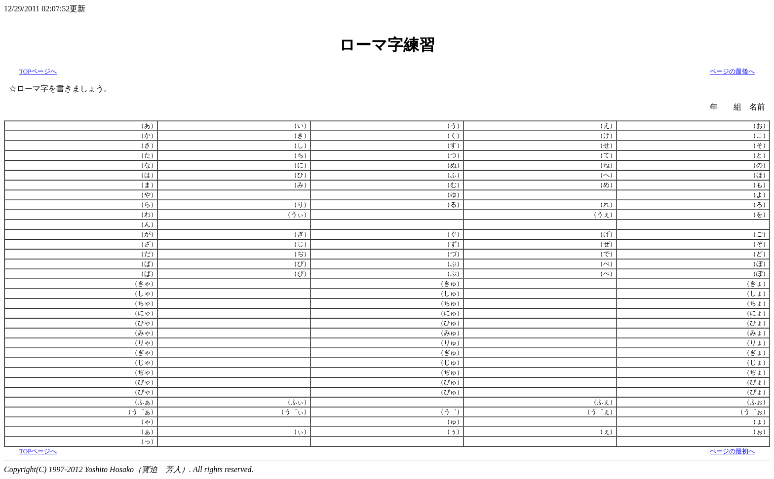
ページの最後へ (732, 71)
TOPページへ (38, 71)
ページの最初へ (732, 451)
